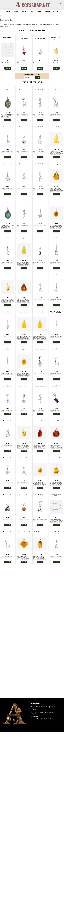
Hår (32, 11)
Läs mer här (8, 68)
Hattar (39, 11)
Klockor (16, 11)
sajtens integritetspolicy (45, 718)
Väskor (24, 11)
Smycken (8, 11)
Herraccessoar (47, 11)
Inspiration (55, 11)
